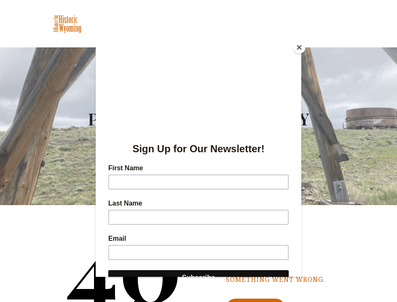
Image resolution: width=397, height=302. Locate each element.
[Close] (299, 47)
